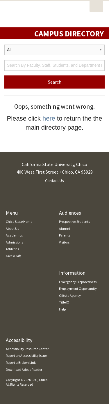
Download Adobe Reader (24, 369)
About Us (12, 228)
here (48, 118)
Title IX (64, 302)
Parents (64, 235)
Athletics (12, 249)
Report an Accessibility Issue (26, 355)
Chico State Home (19, 221)
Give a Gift (13, 256)
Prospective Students (74, 221)
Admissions (14, 242)
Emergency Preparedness (78, 282)
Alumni (64, 228)
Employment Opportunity (78, 288)
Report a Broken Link (21, 362)
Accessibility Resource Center (27, 349)
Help (62, 309)
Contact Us (54, 180)
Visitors (64, 242)
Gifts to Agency (70, 295)
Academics (14, 235)
